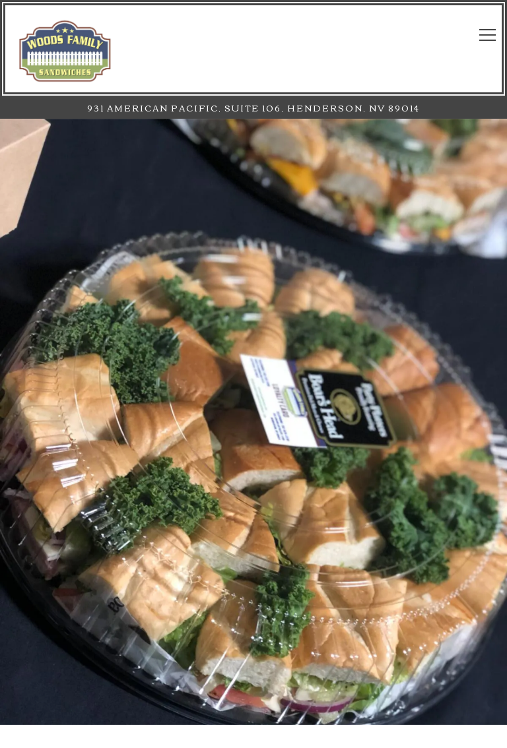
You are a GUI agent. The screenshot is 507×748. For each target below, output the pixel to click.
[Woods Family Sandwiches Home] (64, 49)
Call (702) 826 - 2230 (253, 694)
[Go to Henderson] (253, 108)
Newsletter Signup (253, 730)
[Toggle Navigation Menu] (487, 35)
